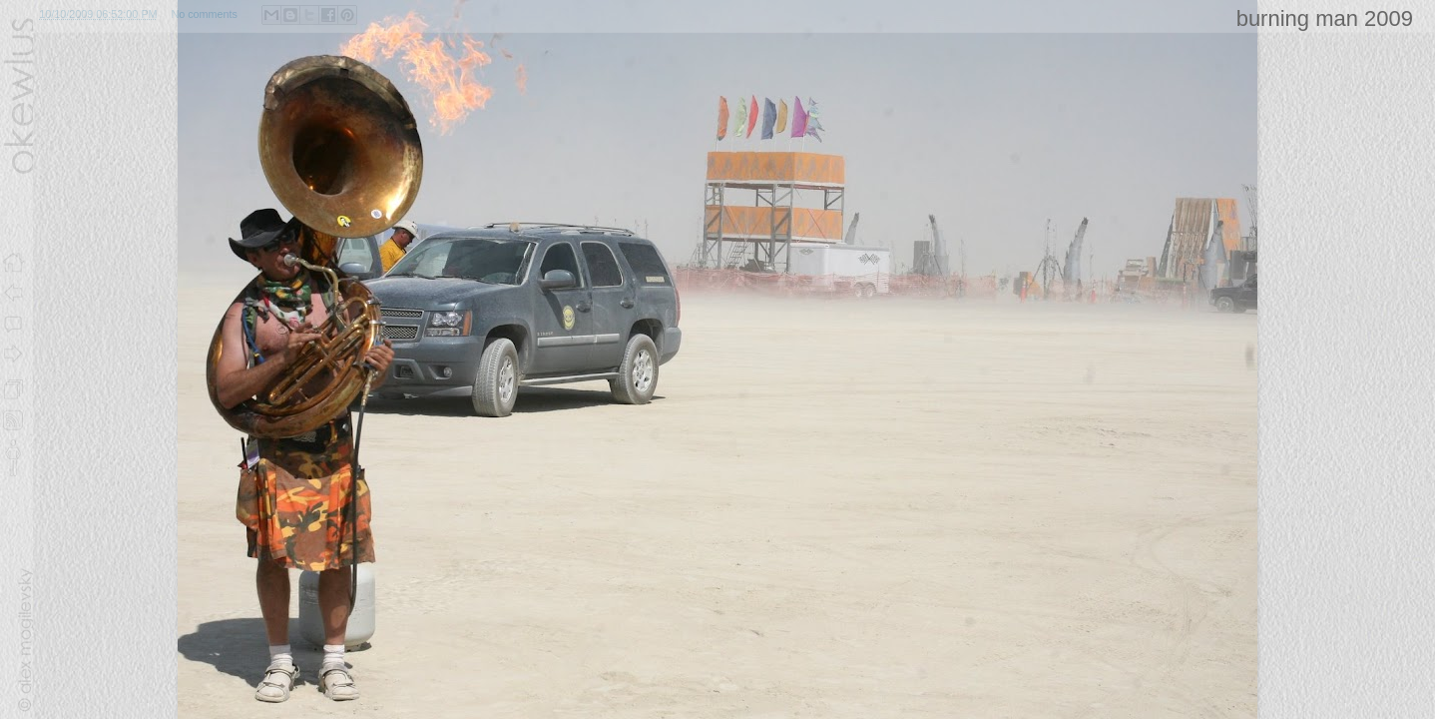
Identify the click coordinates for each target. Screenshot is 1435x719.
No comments (204, 14)
